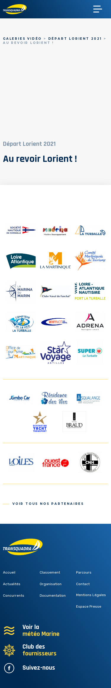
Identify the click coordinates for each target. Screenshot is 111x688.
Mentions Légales (91, 595)
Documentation (53, 595)
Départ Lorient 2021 (75, 39)
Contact (83, 584)
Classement (50, 572)
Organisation (51, 584)
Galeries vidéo (22, 39)
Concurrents (13, 595)
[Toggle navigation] (100, 9)
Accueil (9, 572)
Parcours (83, 572)
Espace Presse (88, 606)
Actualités (11, 584)
